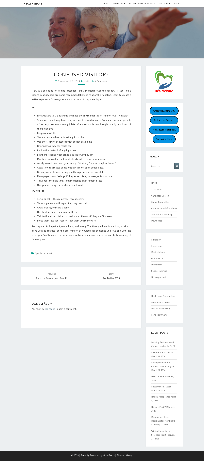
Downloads (156, 220)
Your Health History (160, 308)
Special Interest (43, 253)
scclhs (87, 81)
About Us (163, 3)
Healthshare (32, 3)
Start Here (118, 3)
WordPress (109, 455)
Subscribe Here (164, 139)
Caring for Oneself (160, 195)
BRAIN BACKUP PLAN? (162, 352)
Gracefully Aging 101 (164, 110)
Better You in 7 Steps (161, 386)
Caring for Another (160, 202)
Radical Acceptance (160, 396)
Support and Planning (162, 214)
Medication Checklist (161, 302)
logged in (50, 308)
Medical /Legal (158, 252)
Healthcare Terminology (163, 296)
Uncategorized (158, 277)
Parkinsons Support (164, 120)
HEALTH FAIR (157, 376)
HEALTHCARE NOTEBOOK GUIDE (142, 3)
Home (106, 3)
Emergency (156, 245)
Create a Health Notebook (164, 208)
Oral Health (157, 258)
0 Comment (100, 81)
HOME (154, 183)
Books (177, 3)
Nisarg (129, 455)
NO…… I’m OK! (159, 406)
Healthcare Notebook (164, 129)
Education (156, 239)
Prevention (156, 264)
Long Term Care (159, 314)
